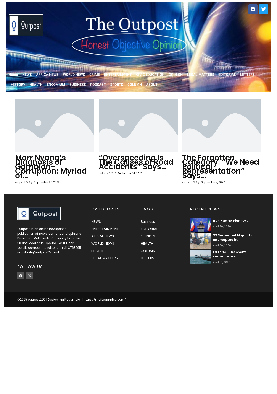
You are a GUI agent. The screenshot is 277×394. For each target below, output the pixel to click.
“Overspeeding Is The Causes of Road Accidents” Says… (135, 165)
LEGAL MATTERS (104, 260)
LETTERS (148, 260)
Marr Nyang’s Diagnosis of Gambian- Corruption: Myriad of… (43, 168)
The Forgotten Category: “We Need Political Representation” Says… (216, 168)
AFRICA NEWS (102, 238)
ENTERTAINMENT (105, 230)
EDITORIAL (149, 230)
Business (148, 223)
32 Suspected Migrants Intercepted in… (232, 238)
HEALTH (147, 245)
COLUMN (148, 253)
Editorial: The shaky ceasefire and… (229, 255)
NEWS (96, 223)
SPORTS (98, 253)
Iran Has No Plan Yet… (231, 222)
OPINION (148, 238)
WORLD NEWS (102, 245)
